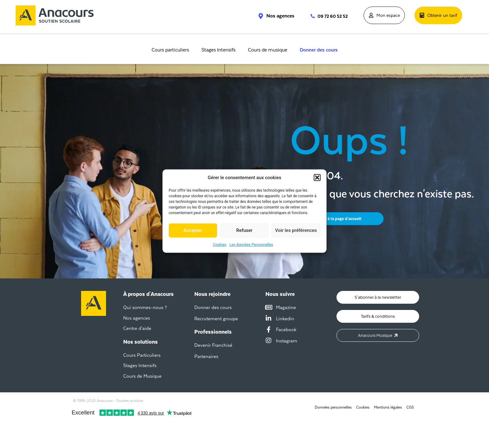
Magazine (286, 307)
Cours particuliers (170, 50)
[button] (317, 177)
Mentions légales (388, 407)
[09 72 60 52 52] (309, 16)
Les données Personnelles (251, 244)
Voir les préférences (296, 230)
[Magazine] (268, 307)
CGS (410, 407)
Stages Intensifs (218, 50)
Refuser (244, 230)
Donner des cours (319, 50)
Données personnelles (333, 407)
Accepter (192, 230)
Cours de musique (267, 50)
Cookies (219, 244)
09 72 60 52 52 (332, 16)
